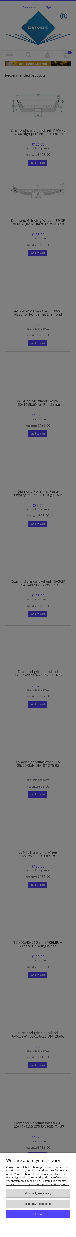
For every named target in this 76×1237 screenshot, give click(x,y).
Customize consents (38, 1203)
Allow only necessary (38, 1193)
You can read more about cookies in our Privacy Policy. (37, 1184)
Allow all (38, 1214)
